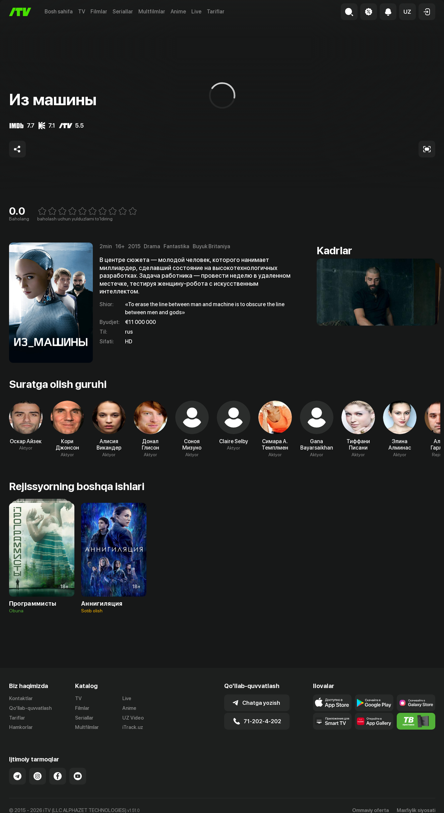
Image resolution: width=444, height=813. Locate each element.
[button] (407, 11)
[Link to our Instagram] (37, 776)
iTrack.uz (132, 727)
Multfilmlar (151, 11)
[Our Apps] (332, 721)
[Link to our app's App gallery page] (374, 721)
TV (81, 11)
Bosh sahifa (59, 11)
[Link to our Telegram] (17, 776)
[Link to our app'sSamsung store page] (416, 702)
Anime (178, 11)
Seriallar (123, 11)
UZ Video (133, 718)
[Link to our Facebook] (57, 776)
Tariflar (216, 11)
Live (196, 11)
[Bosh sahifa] (20, 11)
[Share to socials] (17, 149)
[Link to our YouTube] (77, 776)
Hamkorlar (21, 727)
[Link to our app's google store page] (374, 702)
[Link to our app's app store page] (332, 702)
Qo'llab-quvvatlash (30, 708)
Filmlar (98, 11)
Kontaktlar (21, 698)
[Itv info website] (416, 721)
